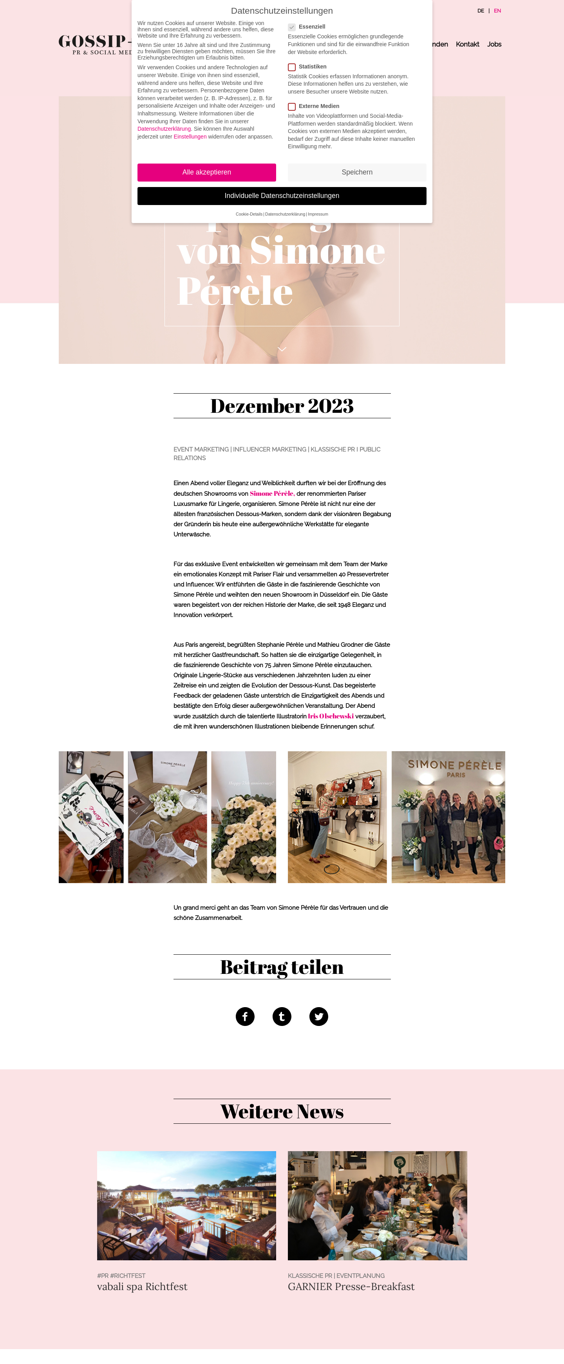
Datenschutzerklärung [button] (285, 214)
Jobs (494, 44)
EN (497, 11)
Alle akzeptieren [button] (207, 172)
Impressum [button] (318, 214)
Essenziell (309, 26)
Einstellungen (190, 136)
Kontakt (467, 44)
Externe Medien (316, 106)
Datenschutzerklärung (164, 129)
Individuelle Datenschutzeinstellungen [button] (282, 196)
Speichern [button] (357, 172)
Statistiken (310, 66)
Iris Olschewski (330, 715)
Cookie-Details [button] (249, 214)
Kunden (436, 44)
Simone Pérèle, (272, 493)
